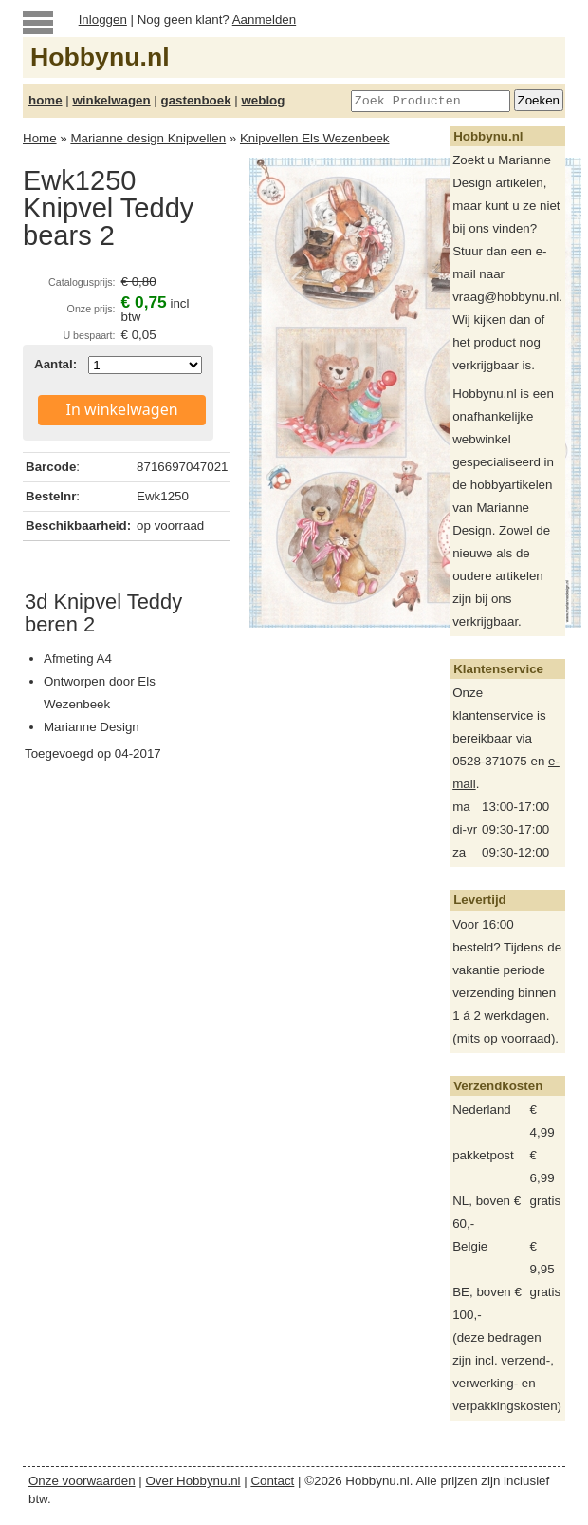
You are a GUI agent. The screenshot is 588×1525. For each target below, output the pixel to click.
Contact (272, 1481)
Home (40, 138)
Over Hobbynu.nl (193, 1481)
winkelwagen (111, 100)
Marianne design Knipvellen (148, 138)
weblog (263, 100)
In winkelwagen (122, 409)
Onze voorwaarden (82, 1481)
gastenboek (196, 100)
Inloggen (103, 19)
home (45, 100)
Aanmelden (264, 19)
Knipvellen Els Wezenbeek (315, 138)
